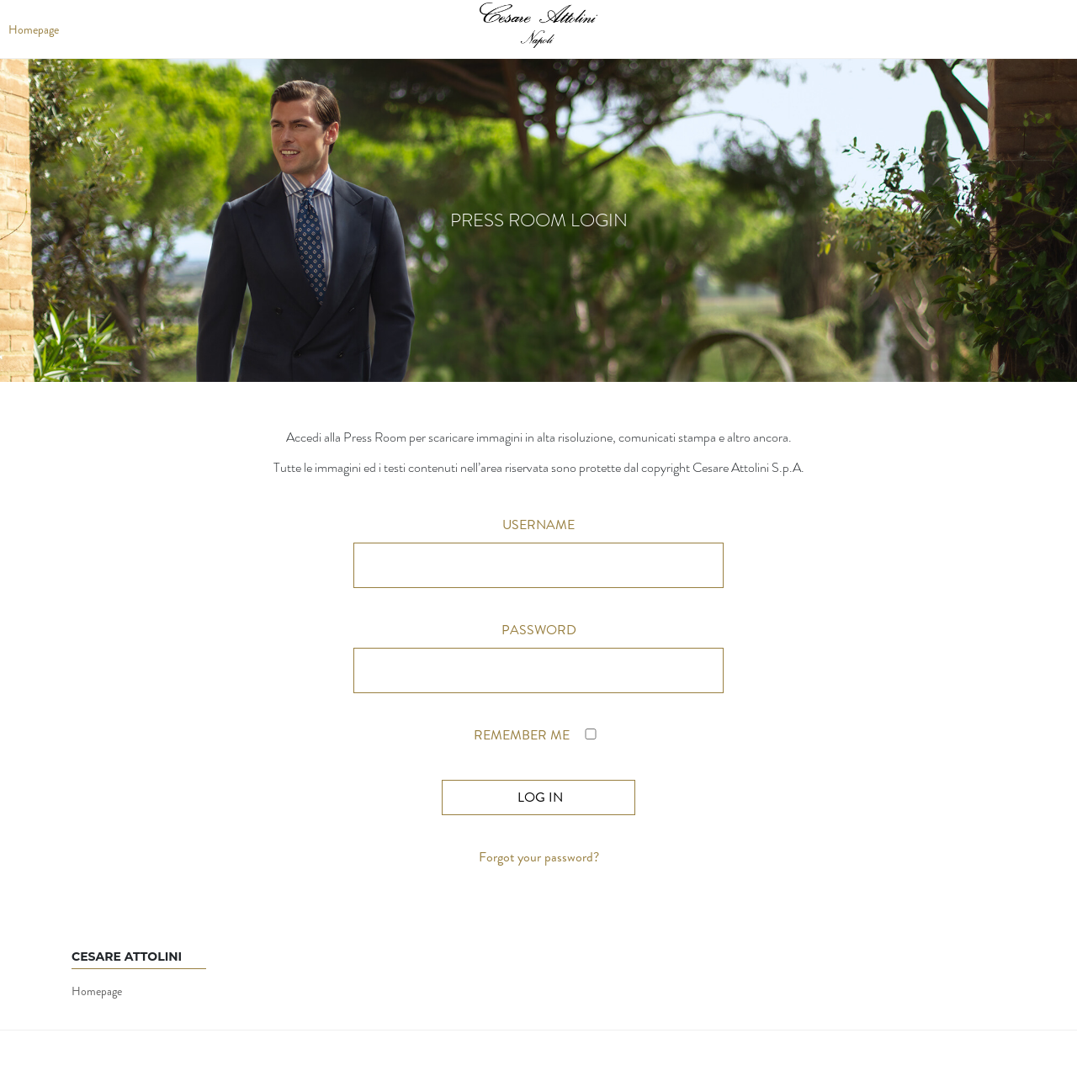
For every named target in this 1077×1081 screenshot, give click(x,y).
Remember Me (538, 735)
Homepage (97, 991)
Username (538, 524)
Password (538, 629)
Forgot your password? (539, 856)
